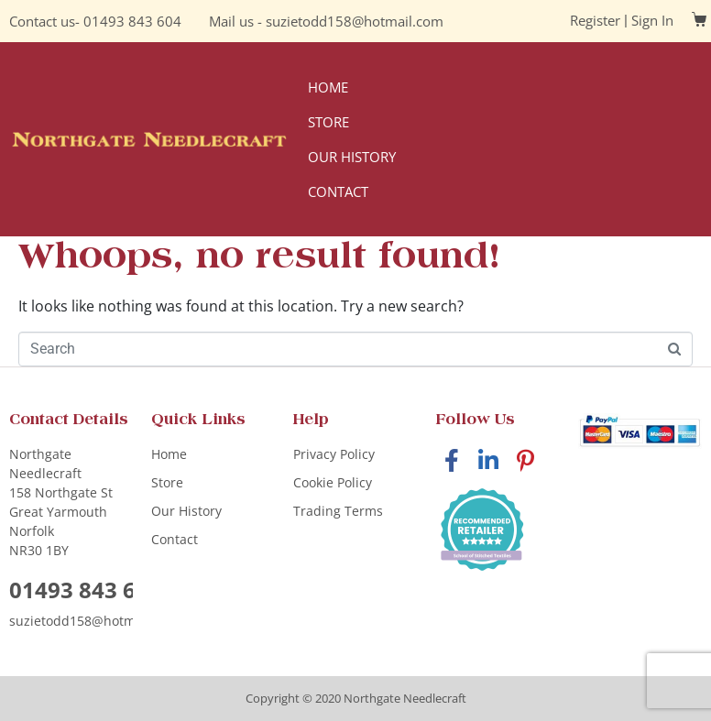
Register (595, 20)
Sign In (652, 20)
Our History (352, 156)
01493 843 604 (132, 21)
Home (328, 87)
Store (328, 122)
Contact (338, 191)
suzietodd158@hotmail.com (354, 21)
